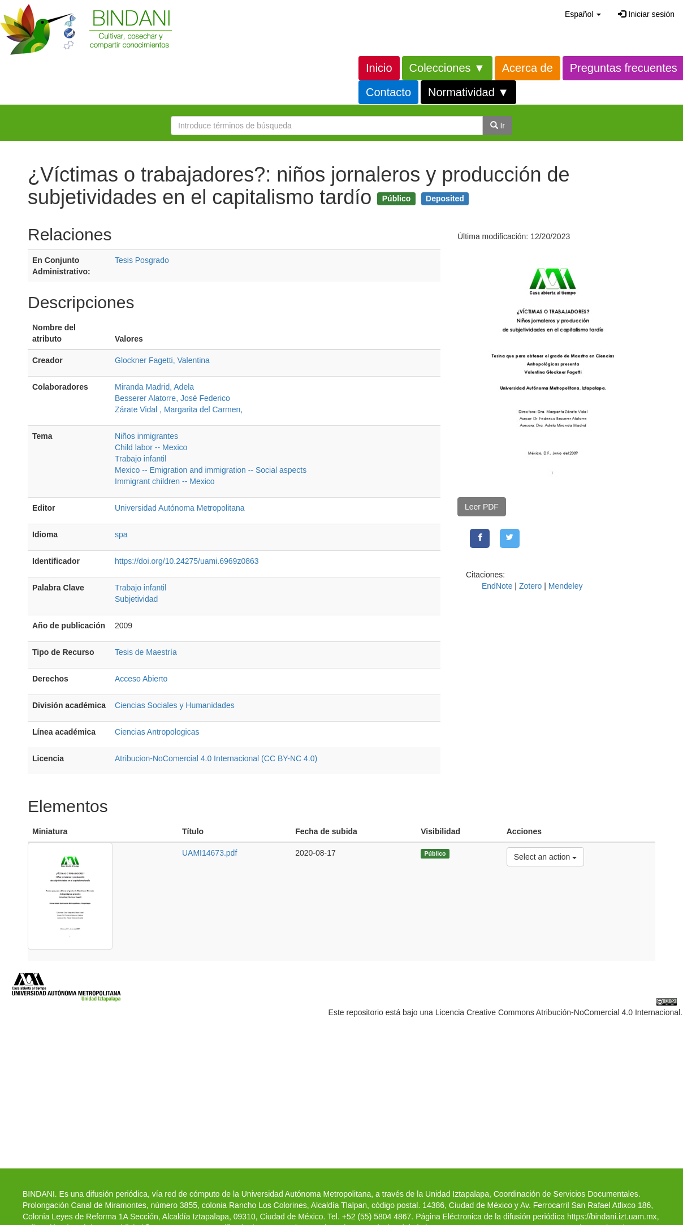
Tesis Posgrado (142, 260)
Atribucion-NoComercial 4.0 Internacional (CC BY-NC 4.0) (216, 758)
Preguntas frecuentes (623, 68)
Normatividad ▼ (468, 92)
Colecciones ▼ (447, 68)
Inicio (379, 68)
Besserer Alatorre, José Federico (172, 398)
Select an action (545, 856)
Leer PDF (482, 506)
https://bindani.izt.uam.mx (612, 1216)
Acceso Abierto (141, 678)
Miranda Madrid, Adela (154, 386)
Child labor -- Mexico (151, 447)
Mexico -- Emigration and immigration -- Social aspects (210, 470)
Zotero (530, 585)
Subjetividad (136, 598)
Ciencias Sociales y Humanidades (175, 705)
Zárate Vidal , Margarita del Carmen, (179, 409)
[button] (582, 14)
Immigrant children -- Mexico (165, 481)
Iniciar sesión (646, 14)
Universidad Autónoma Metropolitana (180, 507)
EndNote (497, 585)
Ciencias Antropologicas (157, 731)
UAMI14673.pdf (209, 852)
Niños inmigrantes (146, 436)
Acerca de (527, 68)
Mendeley (565, 585)
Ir (497, 125)
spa (121, 534)
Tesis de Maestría (146, 652)
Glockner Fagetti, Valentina (162, 360)
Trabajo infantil (140, 458)
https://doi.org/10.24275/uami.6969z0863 (187, 561)
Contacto (388, 92)
